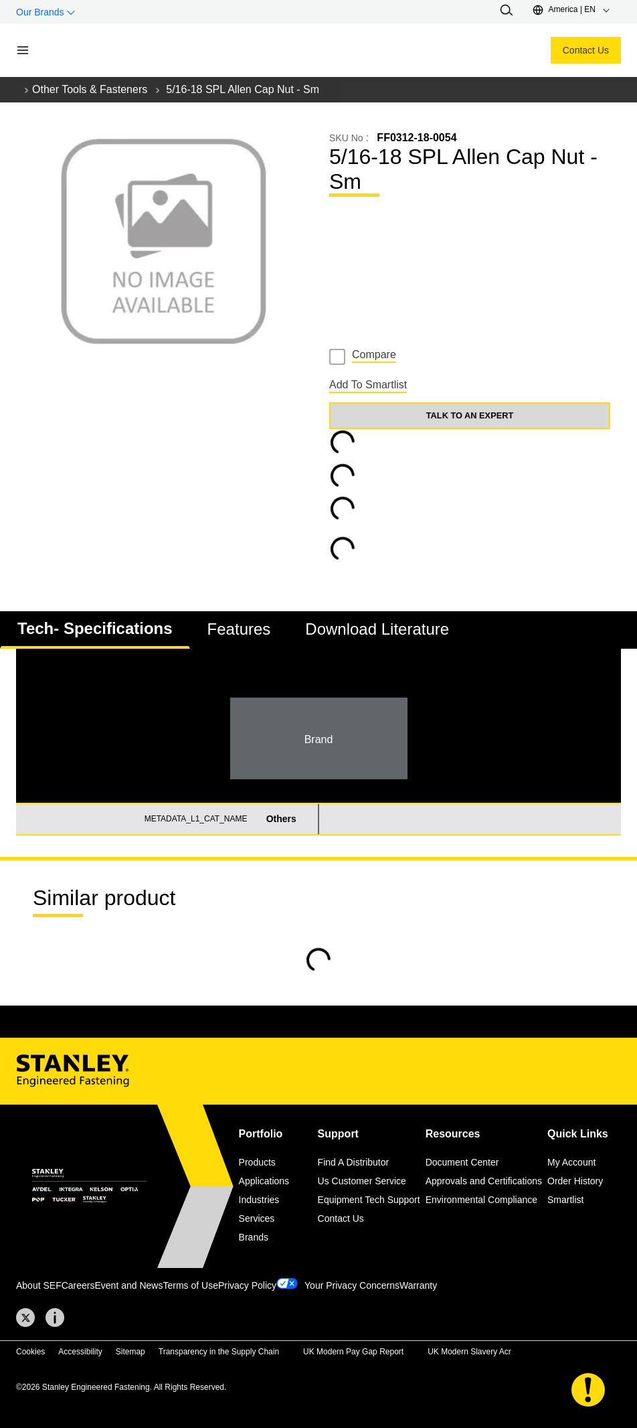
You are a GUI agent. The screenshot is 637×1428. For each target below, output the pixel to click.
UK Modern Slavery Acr (469, 1351)
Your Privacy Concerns (351, 1285)
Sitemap (130, 1351)
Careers (78, 1285)
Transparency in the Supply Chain (219, 1351)
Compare (374, 354)
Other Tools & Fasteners (89, 89)
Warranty (418, 1285)
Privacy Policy (247, 1285)
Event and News (129, 1285)
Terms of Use (190, 1285)
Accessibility (80, 1351)
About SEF (39, 1285)
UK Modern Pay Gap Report (353, 1351)
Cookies (30, 1351)
